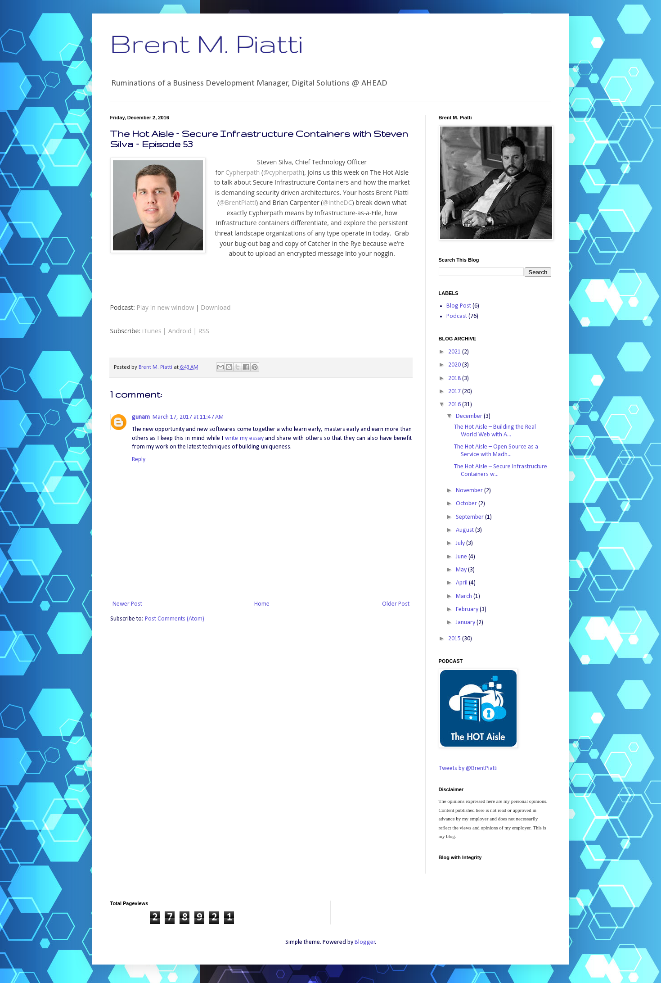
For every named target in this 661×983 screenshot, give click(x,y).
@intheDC (337, 202)
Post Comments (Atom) (174, 619)
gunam (141, 417)
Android (180, 330)
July (461, 543)
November (470, 490)
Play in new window (165, 307)
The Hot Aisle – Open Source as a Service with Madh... (496, 451)
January (466, 622)
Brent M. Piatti (206, 43)
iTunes (152, 330)
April (462, 583)
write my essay (244, 438)
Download (215, 307)
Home (262, 604)
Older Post (395, 604)
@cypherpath (282, 172)
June (462, 556)
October (467, 503)
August (465, 530)
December (470, 416)
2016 (455, 404)
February (468, 609)
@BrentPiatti (237, 202)
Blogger (365, 942)
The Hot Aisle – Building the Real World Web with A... (495, 431)
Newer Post (127, 604)
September (470, 517)
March (464, 596)
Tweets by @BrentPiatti (468, 768)
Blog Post (458, 306)
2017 (455, 391)
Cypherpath (242, 172)
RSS (203, 330)
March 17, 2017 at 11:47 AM (188, 417)
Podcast (456, 316)
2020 (455, 365)
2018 (455, 378)
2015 (455, 638)
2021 (455, 352)
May (462, 569)
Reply (138, 459)
